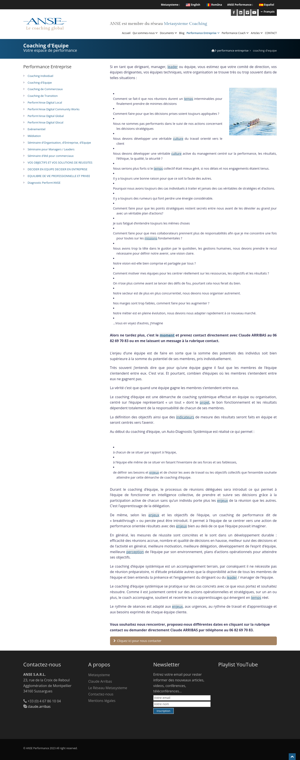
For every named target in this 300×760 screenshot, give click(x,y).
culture (178, 138)
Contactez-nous (101, 694)
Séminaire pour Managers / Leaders (51, 149)
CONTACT (271, 33)
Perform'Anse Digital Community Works (53, 109)
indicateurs (185, 417)
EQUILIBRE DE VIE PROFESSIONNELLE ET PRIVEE (59, 176)
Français (267, 11)
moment (167, 335)
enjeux (154, 472)
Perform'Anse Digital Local (45, 102)
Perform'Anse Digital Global (46, 116)
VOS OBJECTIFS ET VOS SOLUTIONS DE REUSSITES (60, 162)
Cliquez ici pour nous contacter (138, 641)
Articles (257, 33)
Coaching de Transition (43, 96)
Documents (168, 33)
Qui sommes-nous (145, 33)
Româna (214, 4)
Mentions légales (101, 700)
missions (150, 238)
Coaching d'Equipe (40, 82)
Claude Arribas (100, 681)
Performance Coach (235, 33)
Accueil (126, 33)
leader (172, 66)
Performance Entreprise (202, 33)
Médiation (34, 136)
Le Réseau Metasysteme (107, 687)
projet (204, 402)
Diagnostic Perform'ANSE (44, 183)
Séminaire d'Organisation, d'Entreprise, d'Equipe (59, 143)
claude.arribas (39, 706)
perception (135, 551)
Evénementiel (36, 129)
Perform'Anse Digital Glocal (45, 122)
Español (269, 4)
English (193, 4)
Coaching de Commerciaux (45, 89)
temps (188, 99)
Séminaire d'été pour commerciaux (51, 156)
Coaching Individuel (40, 76)
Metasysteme (99, 674)
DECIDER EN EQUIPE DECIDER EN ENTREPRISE (58, 169)
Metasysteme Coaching (185, 23)
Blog (182, 33)
